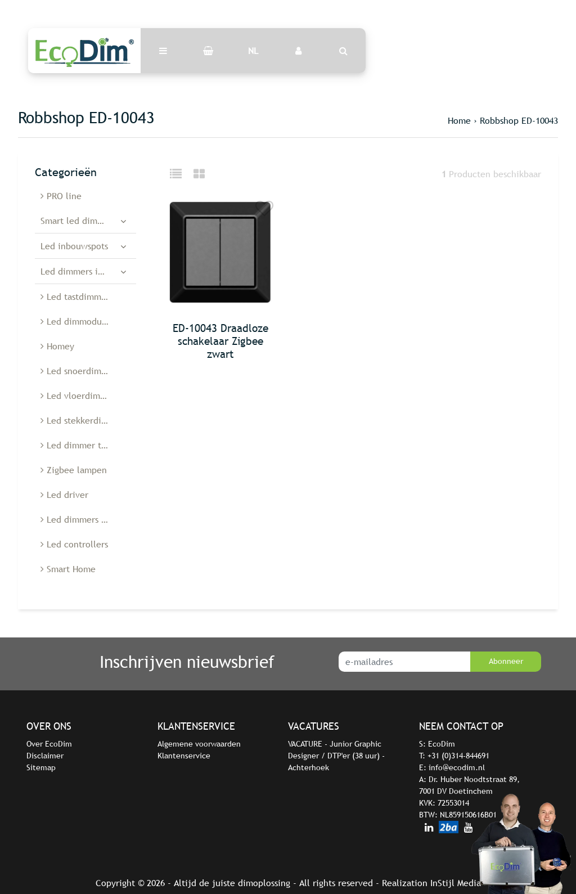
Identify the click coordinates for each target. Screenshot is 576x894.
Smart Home (68, 569)
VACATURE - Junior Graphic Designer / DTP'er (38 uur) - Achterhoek (336, 755)
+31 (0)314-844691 (458, 756)
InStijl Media (455, 883)
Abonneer (506, 661)
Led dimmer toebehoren (88, 445)
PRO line (61, 196)
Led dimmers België (83, 519)
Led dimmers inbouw (82, 271)
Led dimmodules (76, 321)
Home (459, 120)
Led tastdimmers (76, 296)
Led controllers (74, 544)
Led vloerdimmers (79, 395)
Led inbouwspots (74, 246)
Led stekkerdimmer (82, 420)
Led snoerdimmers (80, 371)
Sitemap (41, 767)
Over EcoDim (49, 744)
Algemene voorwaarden (199, 744)
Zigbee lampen (73, 470)
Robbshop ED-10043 (519, 120)
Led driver (64, 494)
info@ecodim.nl (457, 767)
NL (253, 50)
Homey (57, 346)
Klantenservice (184, 756)
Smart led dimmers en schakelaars (88, 220)
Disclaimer (45, 756)
